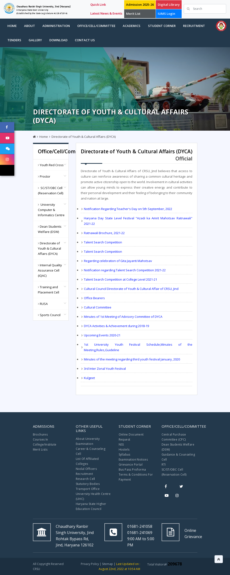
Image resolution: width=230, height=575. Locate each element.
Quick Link (98, 4)
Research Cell (85, 479)
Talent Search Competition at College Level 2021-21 (120, 279)
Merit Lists (40, 449)
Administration (56, 26)
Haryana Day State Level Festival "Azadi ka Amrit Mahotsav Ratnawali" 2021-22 (138, 221)
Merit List (133, 13)
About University (88, 439)
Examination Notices (133, 459)
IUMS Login (166, 13)
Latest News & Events (106, 13)
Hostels (124, 449)
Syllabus (124, 454)
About (29, 26)
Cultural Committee (97, 307)
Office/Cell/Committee (96, 26)
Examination (84, 444)
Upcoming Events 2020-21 (102, 335)
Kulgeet (89, 378)
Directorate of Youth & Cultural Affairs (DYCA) (83, 136)
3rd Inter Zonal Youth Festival (105, 368)
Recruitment (194, 26)
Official (183, 158)
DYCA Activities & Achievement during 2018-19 (116, 326)
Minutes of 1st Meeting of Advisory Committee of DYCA (123, 316)
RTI (164, 464)
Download (58, 40)
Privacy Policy (90, 564)
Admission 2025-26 (140, 4)
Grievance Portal (131, 464)
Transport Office (88, 489)
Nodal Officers (86, 469)
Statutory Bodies (88, 484)
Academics (131, 26)
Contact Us (85, 40)
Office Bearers (94, 298)
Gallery (35, 40)
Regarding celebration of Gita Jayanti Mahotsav (118, 261)
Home (12, 26)
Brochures (40, 434)
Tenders (14, 40)
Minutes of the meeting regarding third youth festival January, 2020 (132, 359)
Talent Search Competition (103, 242)
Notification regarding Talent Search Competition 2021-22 (125, 270)
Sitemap (107, 564)
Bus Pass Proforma (132, 469)
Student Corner (162, 26)
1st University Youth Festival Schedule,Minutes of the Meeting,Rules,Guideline (138, 347)
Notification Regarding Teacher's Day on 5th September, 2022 (128, 209)
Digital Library (169, 4)
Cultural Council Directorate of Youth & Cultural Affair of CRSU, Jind (131, 289)
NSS (121, 444)
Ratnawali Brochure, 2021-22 (104, 233)
